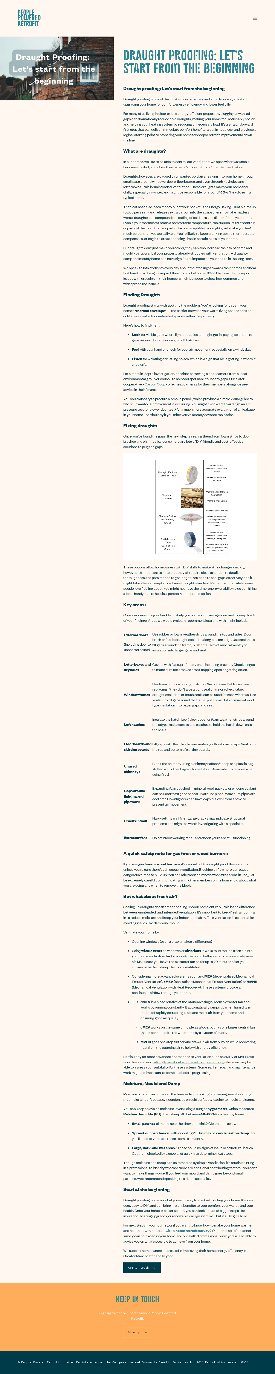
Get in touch (142, 1268)
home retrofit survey (192, 1230)
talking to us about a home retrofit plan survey (188, 1061)
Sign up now (137, 1332)
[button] (255, 18)
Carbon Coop (155, 384)
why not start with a (160, 1230)
